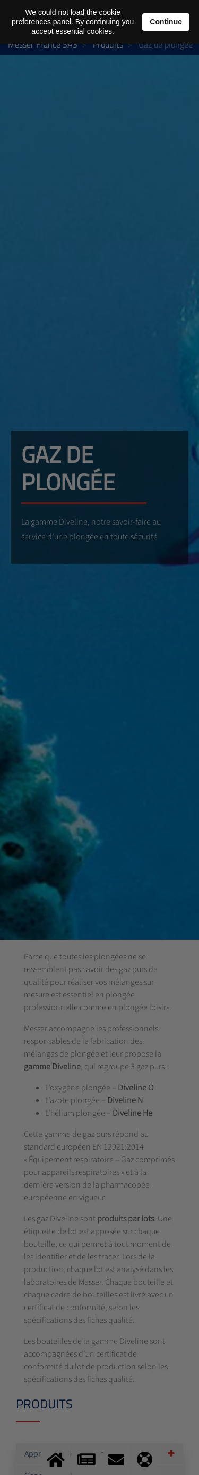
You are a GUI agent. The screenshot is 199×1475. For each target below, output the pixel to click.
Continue (166, 21)
